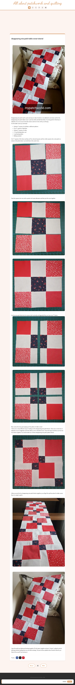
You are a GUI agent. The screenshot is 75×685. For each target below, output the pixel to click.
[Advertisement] (37, 22)
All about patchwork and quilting (37, 3)
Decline (64, 681)
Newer (31, 665)
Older (43, 665)
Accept (69, 681)
